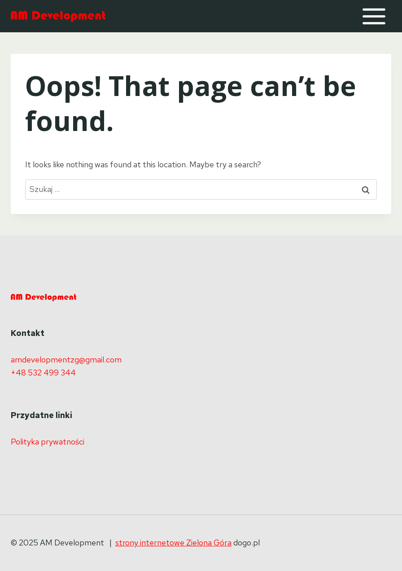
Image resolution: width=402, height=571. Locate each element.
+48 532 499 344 (43, 372)
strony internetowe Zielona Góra (173, 542)
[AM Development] (58, 16)
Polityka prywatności (47, 441)
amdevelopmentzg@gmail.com (66, 359)
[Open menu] (373, 16)
